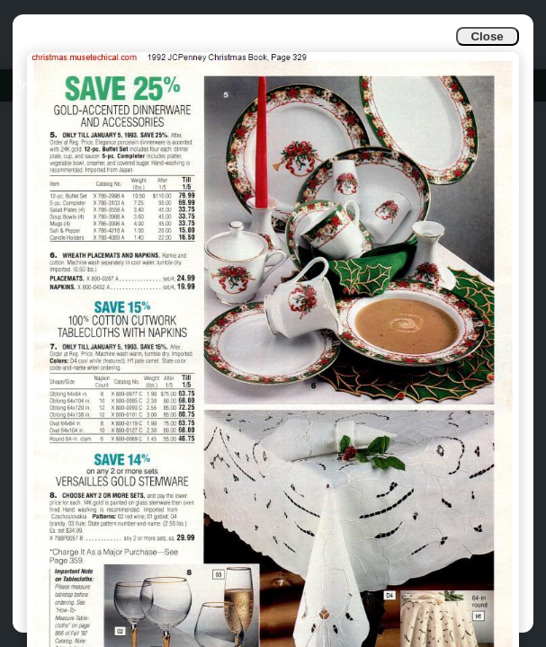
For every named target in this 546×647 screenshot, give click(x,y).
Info (28, 85)
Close (486, 36)
